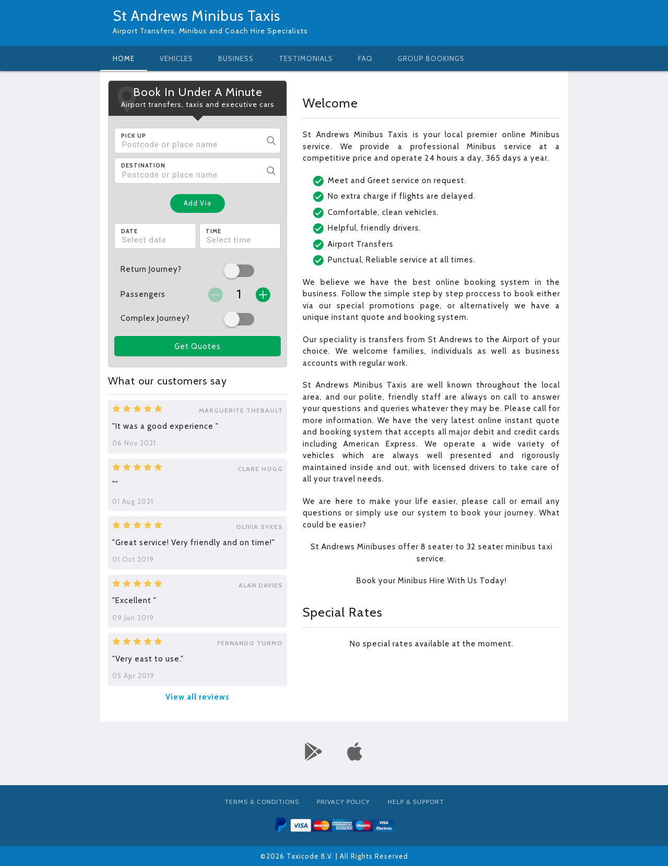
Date (129, 231)
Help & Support (416, 801)
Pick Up (133, 135)
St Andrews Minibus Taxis (196, 16)
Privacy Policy (343, 801)
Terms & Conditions (261, 801)
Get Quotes (197, 346)
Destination (143, 165)
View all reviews (197, 697)
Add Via (197, 203)
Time (213, 231)
